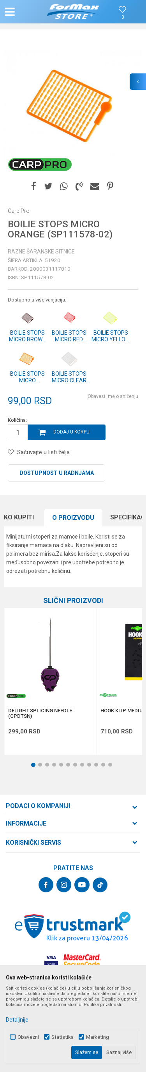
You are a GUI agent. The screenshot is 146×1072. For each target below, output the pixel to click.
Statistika (62, 1037)
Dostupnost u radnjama (56, 473)
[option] (73, 106)
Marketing (97, 1037)
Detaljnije (17, 1020)
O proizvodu (73, 517)
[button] (26, 11)
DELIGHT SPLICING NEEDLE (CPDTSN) (40, 713)
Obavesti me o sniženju (113, 396)
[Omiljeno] (123, 17)
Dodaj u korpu (71, 432)
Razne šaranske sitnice (41, 251)
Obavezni (28, 1037)
